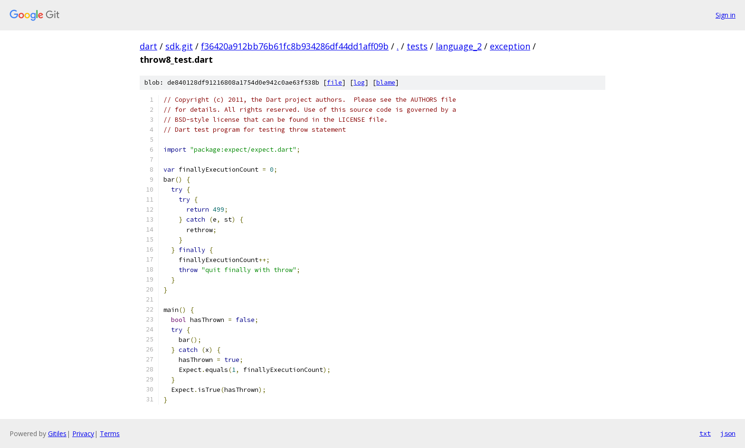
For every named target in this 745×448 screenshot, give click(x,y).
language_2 (459, 46)
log (359, 82)
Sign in (725, 14)
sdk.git (179, 46)
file (334, 82)
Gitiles (57, 433)
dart (148, 46)
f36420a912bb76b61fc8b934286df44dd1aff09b (295, 46)
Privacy (83, 433)
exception (510, 46)
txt (705, 433)
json (727, 433)
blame (385, 82)
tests (417, 46)
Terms (110, 433)
